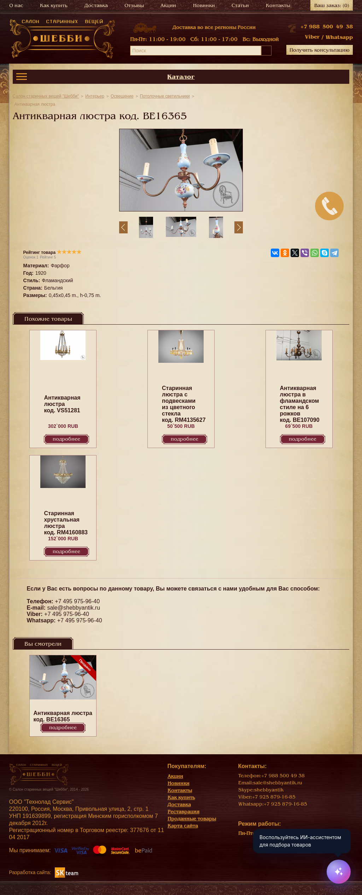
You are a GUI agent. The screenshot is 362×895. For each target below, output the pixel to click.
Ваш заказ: (331, 5)
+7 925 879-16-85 (274, 797)
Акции (168, 5)
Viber (312, 37)
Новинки (204, 5)
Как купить (54, 5)
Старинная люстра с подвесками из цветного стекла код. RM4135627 (184, 404)
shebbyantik (269, 789)
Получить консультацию (320, 50)
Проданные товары (192, 818)
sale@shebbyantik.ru (73, 608)
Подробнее (66, 439)
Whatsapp (339, 37)
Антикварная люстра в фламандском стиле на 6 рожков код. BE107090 (300, 404)
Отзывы (134, 5)
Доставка (96, 5)
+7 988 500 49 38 (326, 26)
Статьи (240, 5)
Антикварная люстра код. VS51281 (62, 404)
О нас (16, 5)
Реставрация (183, 811)
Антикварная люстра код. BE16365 (62, 716)
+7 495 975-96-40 (77, 601)
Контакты (278, 5)
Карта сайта (183, 826)
